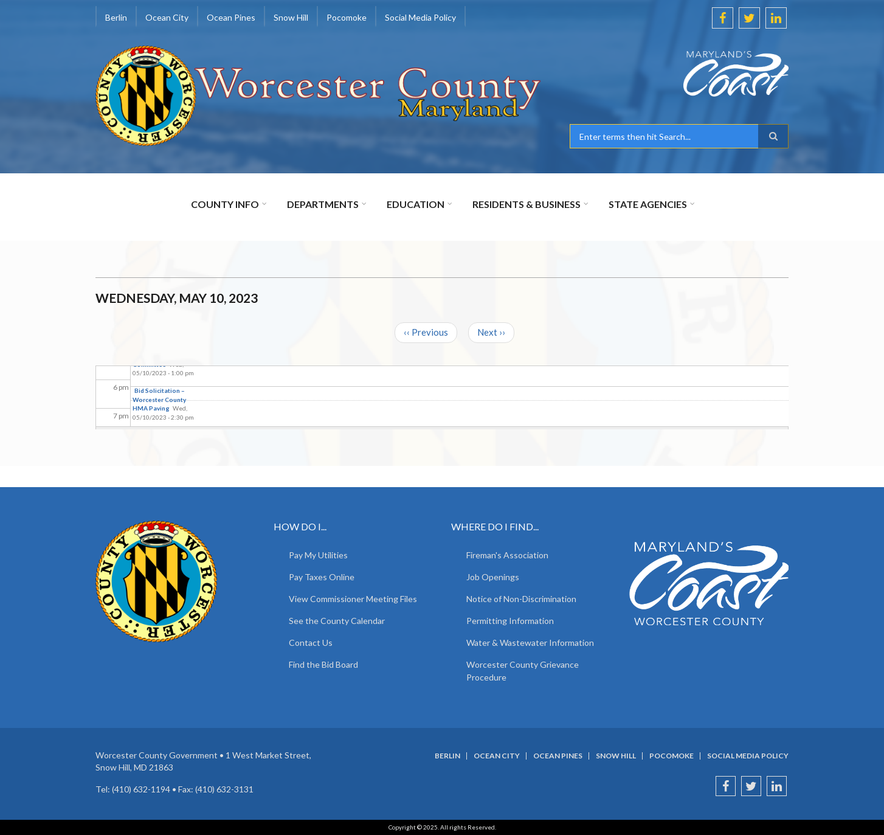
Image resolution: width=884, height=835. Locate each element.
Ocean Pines (231, 17)
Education (415, 204)
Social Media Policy (420, 17)
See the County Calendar (337, 620)
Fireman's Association (507, 555)
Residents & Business (526, 204)
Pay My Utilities (318, 555)
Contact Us (311, 642)
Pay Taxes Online (321, 577)
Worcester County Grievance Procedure (522, 670)
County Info (225, 204)
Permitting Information (510, 620)
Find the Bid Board (323, 664)
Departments (323, 204)
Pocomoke (346, 17)
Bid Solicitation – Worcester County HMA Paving (159, 399)
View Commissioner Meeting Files (353, 599)
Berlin (116, 17)
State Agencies (648, 204)
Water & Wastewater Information (530, 642)
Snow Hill (291, 17)
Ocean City (166, 17)
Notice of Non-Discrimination (521, 599)
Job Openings (492, 577)
